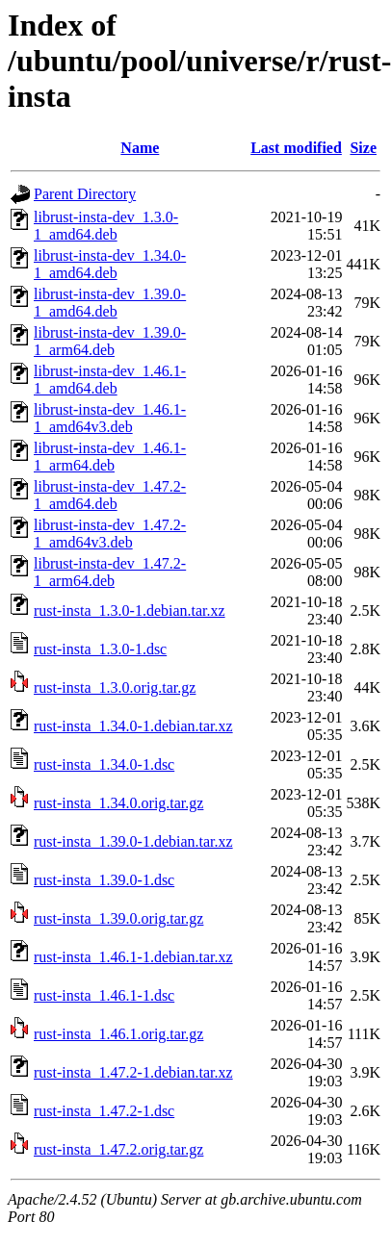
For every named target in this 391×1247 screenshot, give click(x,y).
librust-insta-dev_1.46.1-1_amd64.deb (110, 379)
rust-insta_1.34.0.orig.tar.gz (118, 803)
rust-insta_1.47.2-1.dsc (104, 1111)
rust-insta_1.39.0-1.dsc (104, 880)
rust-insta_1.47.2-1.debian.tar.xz (133, 1072)
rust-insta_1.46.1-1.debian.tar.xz (133, 957)
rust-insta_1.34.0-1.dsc (104, 764)
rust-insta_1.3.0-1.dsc (100, 649)
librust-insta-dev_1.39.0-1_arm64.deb (110, 341)
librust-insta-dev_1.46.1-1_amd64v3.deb (110, 418)
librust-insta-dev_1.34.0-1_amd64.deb (110, 264)
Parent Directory (85, 194)
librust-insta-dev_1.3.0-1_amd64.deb (106, 225)
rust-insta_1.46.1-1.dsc (104, 995)
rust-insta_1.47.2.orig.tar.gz (118, 1149)
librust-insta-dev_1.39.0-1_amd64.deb (110, 302)
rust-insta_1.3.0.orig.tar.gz (115, 687)
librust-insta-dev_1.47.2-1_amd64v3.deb (110, 533)
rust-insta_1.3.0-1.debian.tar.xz (129, 610)
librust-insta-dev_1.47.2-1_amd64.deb (110, 495)
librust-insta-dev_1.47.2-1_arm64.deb (110, 572)
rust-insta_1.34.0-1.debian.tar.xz (133, 726)
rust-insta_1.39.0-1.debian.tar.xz (133, 841)
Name (139, 148)
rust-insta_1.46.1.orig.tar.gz (118, 1034)
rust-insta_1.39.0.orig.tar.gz (118, 918)
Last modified (296, 148)
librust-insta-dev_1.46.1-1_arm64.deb (110, 456)
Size (363, 148)
